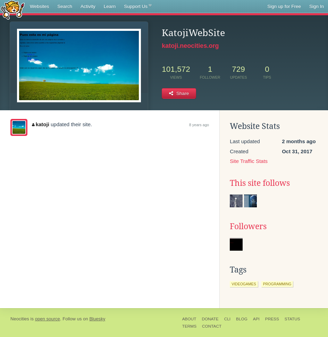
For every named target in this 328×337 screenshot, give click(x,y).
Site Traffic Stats (249, 161)
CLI (227, 319)
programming (277, 284)
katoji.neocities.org (190, 45)
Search (64, 6)
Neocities (19, 318)
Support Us (137, 6)
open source (47, 318)
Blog (241, 319)
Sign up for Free (284, 6)
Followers (248, 226)
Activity (88, 6)
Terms (189, 326)
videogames (244, 284)
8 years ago (199, 125)
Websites (39, 6)
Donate (210, 319)
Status (292, 319)
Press (272, 319)
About (189, 319)
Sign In (316, 6)
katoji (40, 124)
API (256, 319)
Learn (110, 6)
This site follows (260, 183)
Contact (211, 326)
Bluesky (97, 318)
